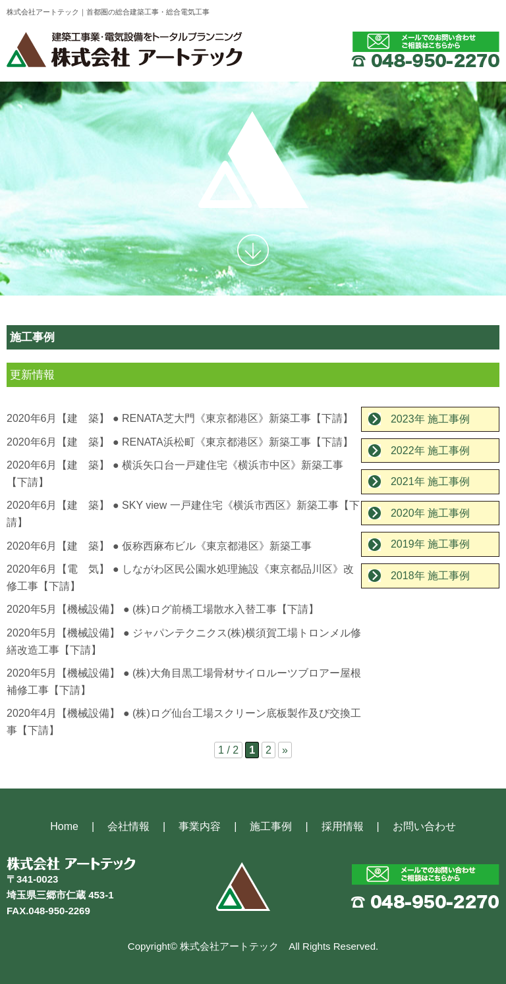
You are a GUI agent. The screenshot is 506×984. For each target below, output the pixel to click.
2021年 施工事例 (430, 481)
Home (64, 826)
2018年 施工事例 (430, 575)
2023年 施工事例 (430, 419)
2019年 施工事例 (430, 544)
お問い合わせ (424, 826)
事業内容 (200, 826)
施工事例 (271, 826)
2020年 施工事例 (430, 513)
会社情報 (128, 826)
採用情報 (343, 826)
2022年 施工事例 (430, 450)
